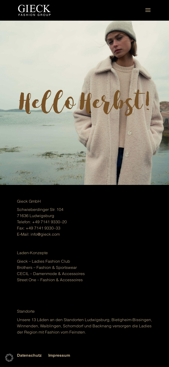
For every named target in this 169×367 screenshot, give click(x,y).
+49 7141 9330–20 (49, 221)
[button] (9, 357)
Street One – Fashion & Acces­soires (50, 279)
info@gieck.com (45, 234)
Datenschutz (29, 355)
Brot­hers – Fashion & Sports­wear (47, 267)
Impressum (59, 355)
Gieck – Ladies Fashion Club (43, 261)
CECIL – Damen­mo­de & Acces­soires (51, 273)
